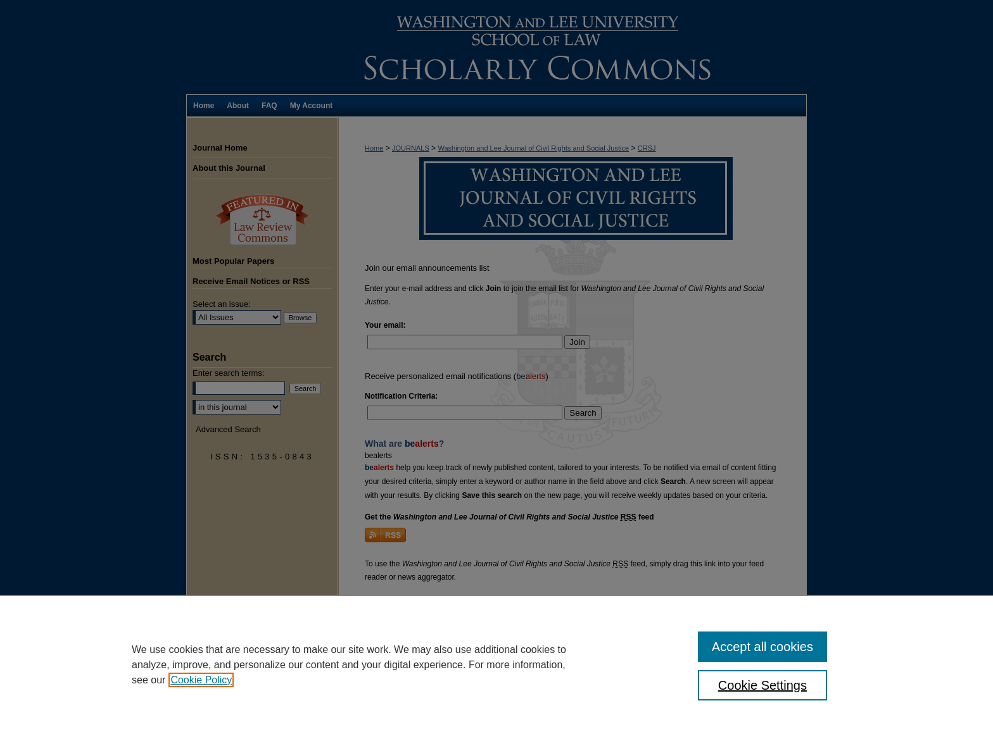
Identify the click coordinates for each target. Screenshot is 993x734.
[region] (496, 664)
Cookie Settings (762, 685)
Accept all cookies (762, 647)
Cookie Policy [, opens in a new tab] (201, 680)
